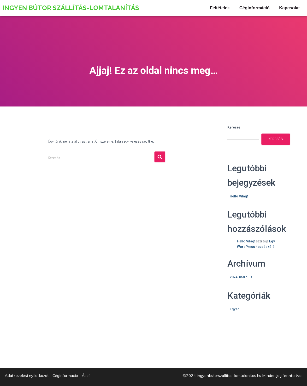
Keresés (234, 127)
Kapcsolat (289, 8)
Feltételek (220, 8)
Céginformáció (254, 8)
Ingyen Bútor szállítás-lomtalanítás (70, 8)
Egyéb (234, 309)
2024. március (241, 277)
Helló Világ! (239, 196)
